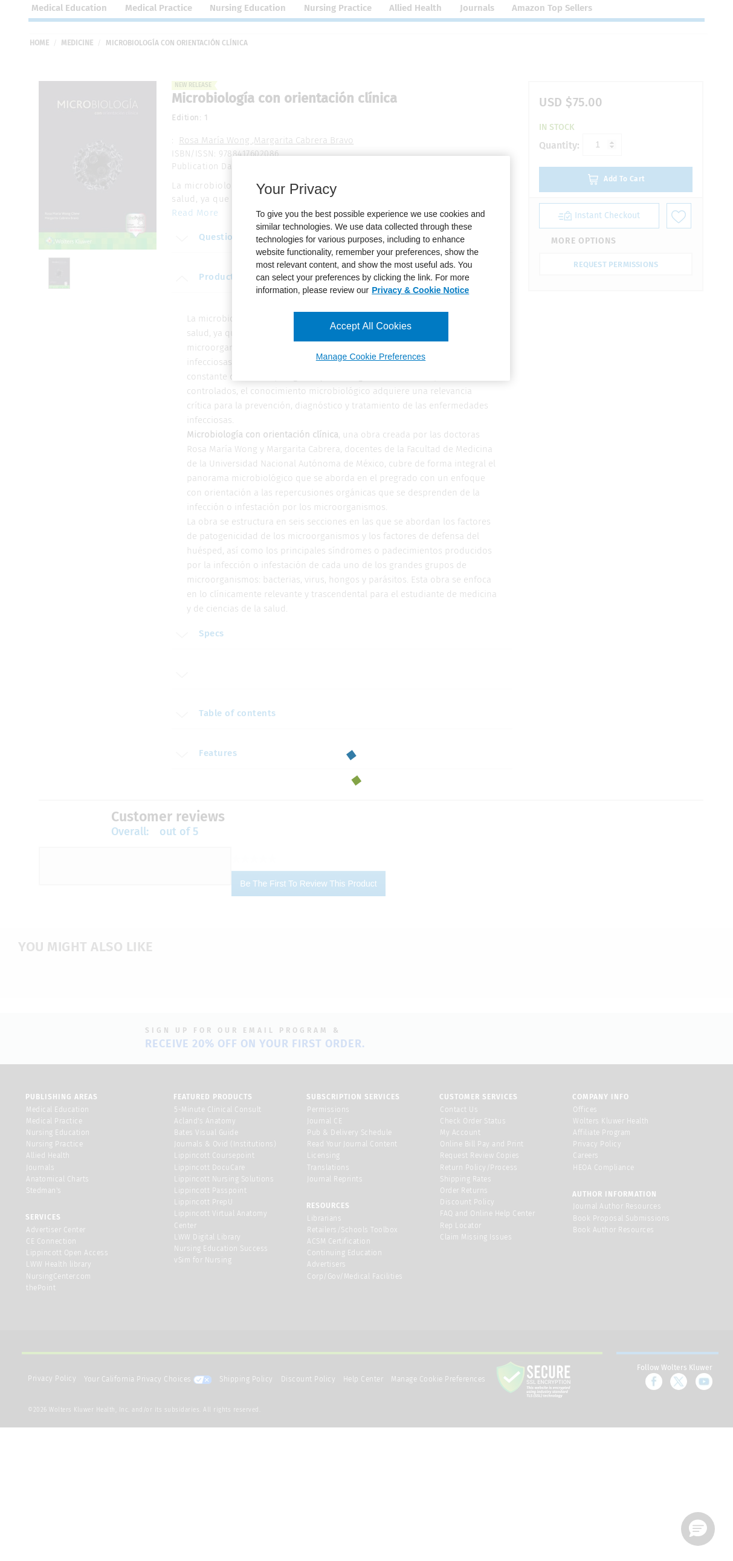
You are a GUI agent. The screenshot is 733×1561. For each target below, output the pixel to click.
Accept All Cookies (371, 326)
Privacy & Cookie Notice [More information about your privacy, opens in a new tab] (420, 290)
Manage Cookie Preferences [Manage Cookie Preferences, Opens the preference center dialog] (370, 356)
